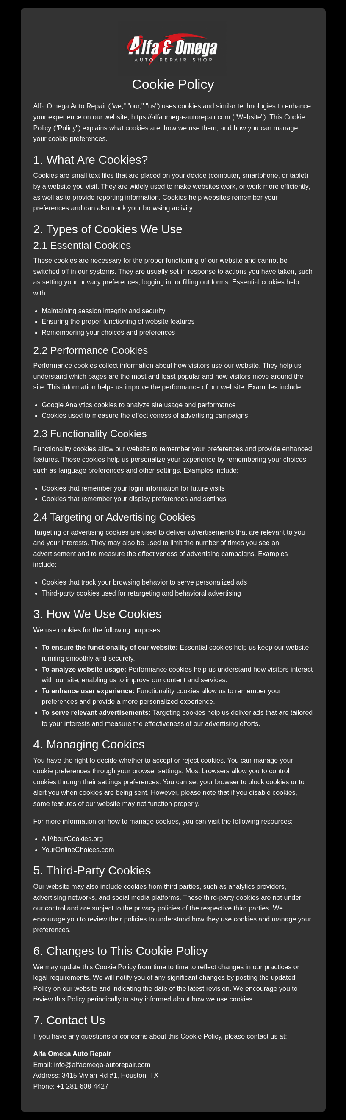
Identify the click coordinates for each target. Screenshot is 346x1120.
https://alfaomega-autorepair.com (180, 117)
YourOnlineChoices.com (78, 849)
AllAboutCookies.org (72, 838)
